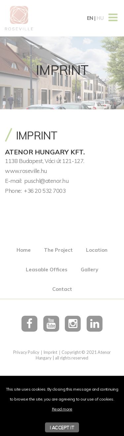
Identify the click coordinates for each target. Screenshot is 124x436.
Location (96, 250)
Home (24, 250)
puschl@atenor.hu (46, 180)
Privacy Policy (26, 352)
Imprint (50, 352)
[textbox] (62, 170)
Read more (62, 409)
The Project (58, 250)
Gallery (89, 269)
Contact (62, 289)
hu (100, 18)
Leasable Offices (46, 269)
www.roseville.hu (26, 170)
